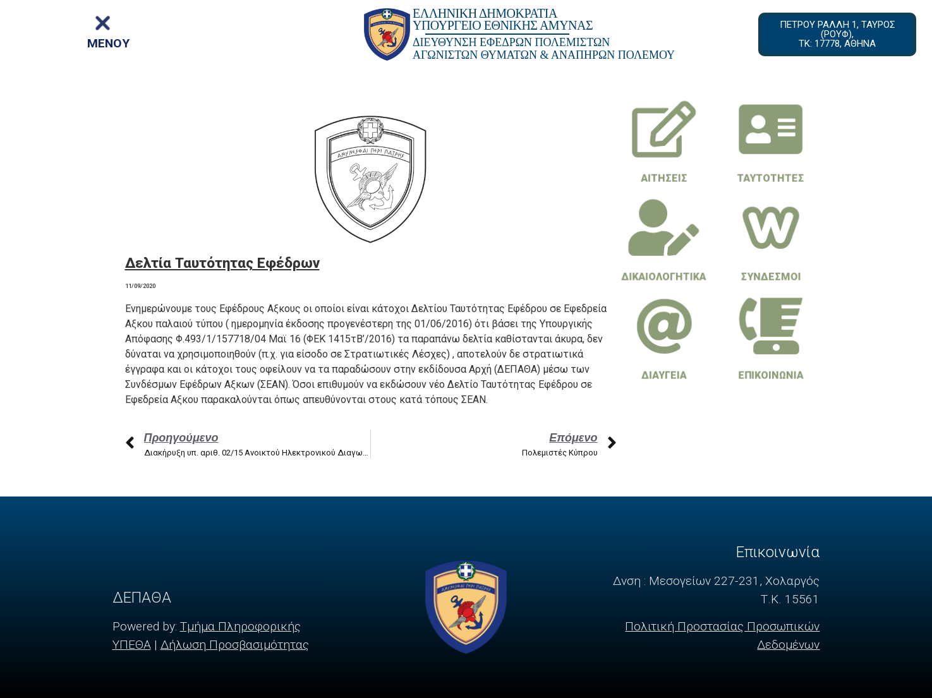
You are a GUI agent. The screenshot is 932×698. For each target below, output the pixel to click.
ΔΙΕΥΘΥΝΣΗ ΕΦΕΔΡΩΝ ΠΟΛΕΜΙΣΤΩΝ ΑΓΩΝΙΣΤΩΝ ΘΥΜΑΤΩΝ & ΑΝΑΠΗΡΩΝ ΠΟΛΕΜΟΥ (544, 48)
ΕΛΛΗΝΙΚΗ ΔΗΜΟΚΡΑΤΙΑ (485, 13)
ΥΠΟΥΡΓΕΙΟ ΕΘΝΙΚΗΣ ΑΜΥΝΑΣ (503, 25)
